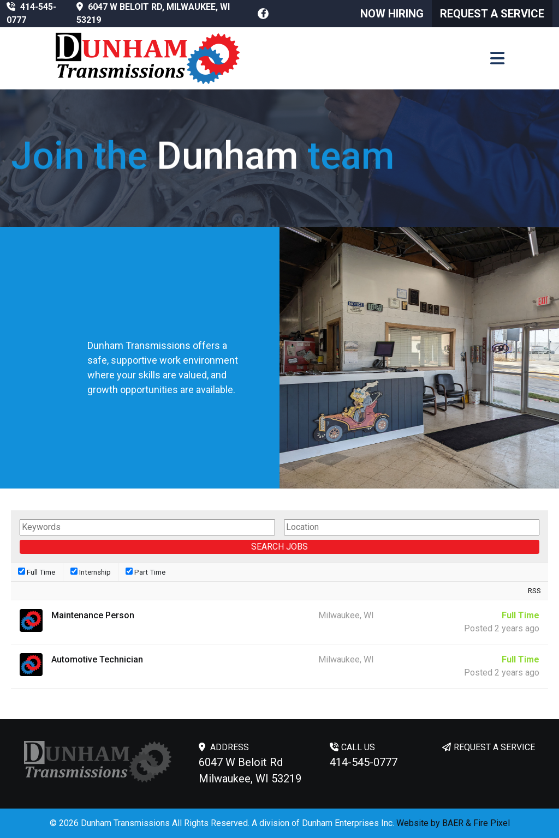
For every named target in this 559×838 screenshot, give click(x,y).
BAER (452, 823)
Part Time (145, 572)
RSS (534, 591)
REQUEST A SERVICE (494, 747)
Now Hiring (392, 13)
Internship (90, 572)
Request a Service (492, 13)
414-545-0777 (363, 762)
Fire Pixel (491, 823)
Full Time (36, 572)
